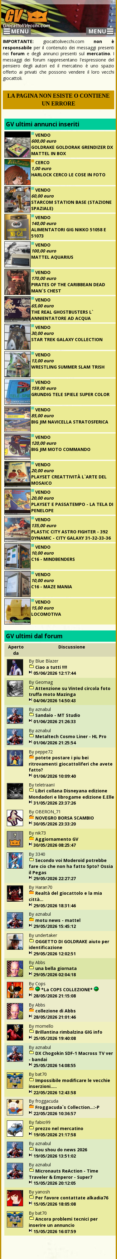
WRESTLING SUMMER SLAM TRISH (68, 367)
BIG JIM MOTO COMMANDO (60, 449)
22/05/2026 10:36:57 (54, 1113)
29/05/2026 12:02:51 (54, 954)
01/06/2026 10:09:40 (54, 776)
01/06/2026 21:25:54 (54, 743)
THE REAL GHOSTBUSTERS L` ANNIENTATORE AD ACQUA (62, 315)
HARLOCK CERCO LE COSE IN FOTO (68, 175)
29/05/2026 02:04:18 (54, 974)
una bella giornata (56, 968)
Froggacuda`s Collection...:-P (67, 1107)
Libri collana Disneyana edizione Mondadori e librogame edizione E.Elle (71, 794)
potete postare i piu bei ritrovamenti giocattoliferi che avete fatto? (71, 764)
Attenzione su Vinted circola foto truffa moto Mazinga (69, 691)
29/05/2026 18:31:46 (54, 906)
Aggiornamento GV (56, 839)
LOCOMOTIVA (46, 614)
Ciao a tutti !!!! (51, 667)
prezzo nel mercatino (59, 1128)
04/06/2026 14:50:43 (54, 700)
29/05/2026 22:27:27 (54, 878)
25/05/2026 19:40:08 (54, 1038)
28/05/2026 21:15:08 (54, 996)
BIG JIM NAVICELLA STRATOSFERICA (69, 422)
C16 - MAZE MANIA (51, 587)
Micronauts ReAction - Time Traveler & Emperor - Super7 (63, 1174)
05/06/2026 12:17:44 (54, 673)
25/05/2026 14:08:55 (54, 1065)
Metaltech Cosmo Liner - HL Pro (70, 736)
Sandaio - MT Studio (57, 715)
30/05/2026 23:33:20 (54, 824)
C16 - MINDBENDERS (53, 559)
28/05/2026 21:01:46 (54, 1017)
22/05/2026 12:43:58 (54, 1092)
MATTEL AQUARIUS (52, 257)
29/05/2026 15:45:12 (54, 926)
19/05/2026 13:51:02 (54, 1156)
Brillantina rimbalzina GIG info (68, 1032)
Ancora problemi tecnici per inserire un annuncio (63, 1222)
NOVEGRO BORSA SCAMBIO (64, 818)
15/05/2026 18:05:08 (54, 1204)
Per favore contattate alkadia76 (71, 1198)
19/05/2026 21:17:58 (54, 1135)
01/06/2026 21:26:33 (54, 721)
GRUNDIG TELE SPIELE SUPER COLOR (70, 394)
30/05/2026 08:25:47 (54, 845)
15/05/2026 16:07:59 (54, 1231)
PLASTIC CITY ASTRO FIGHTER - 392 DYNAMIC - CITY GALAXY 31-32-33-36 (71, 535)
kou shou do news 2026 (61, 1150)
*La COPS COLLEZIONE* (67, 989)
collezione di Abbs (55, 1011)
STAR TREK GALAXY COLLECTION (67, 339)
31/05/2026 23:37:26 (54, 803)
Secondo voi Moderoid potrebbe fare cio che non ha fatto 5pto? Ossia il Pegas (71, 866)
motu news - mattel (57, 920)
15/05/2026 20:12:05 (54, 1183)
